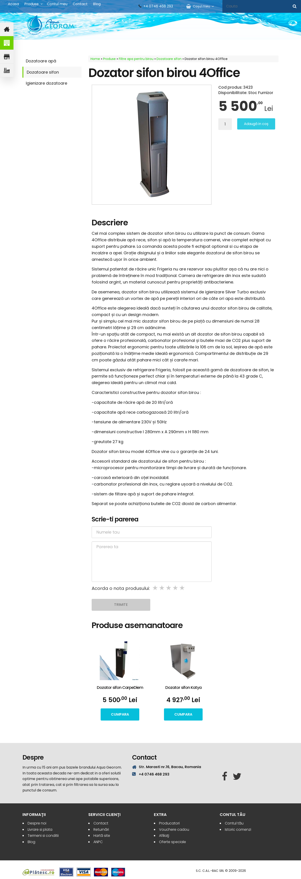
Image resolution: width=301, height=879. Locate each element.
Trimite (121, 604)
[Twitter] (237, 776)
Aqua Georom (51, 25)
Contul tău (234, 823)
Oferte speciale (172, 841)
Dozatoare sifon (43, 72)
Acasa (13, 4)
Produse (31, 4)
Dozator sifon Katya (183, 687)
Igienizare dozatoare (46, 83)
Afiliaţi (164, 835)
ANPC (98, 841)
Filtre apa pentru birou (136, 59)
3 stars (169, 588)
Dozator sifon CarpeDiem (120, 687)
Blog (97, 4)
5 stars (182, 588)
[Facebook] (224, 776)
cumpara (120, 714)
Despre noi (37, 823)
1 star (155, 588)
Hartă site (101, 835)
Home (95, 59)
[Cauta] (294, 6)
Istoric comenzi (238, 829)
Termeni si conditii (43, 835)
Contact (80, 4)
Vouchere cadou (174, 829)
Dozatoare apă (41, 61)
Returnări (101, 829)
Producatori (169, 823)
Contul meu (57, 4)
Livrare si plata (40, 829)
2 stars (162, 588)
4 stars (175, 588)
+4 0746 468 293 (158, 6)
